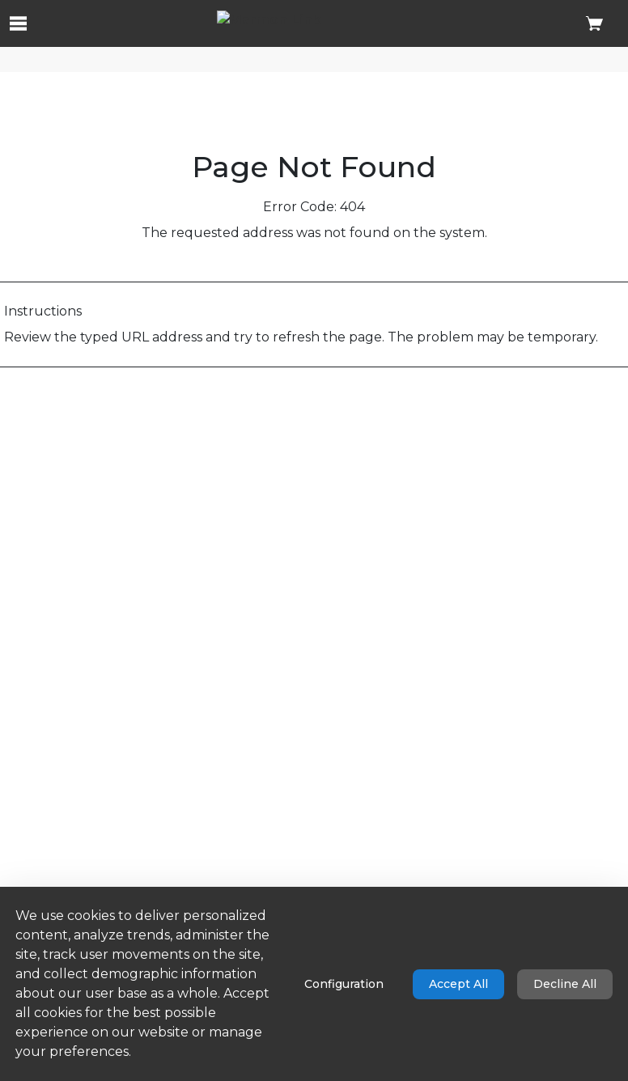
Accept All (458, 984)
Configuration (344, 984)
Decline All (564, 984)
